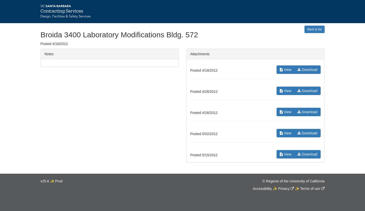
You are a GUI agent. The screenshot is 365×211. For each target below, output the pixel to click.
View (285, 70)
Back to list (314, 29)
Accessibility (262, 189)
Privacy (284, 189)
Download (307, 70)
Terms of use (310, 189)
